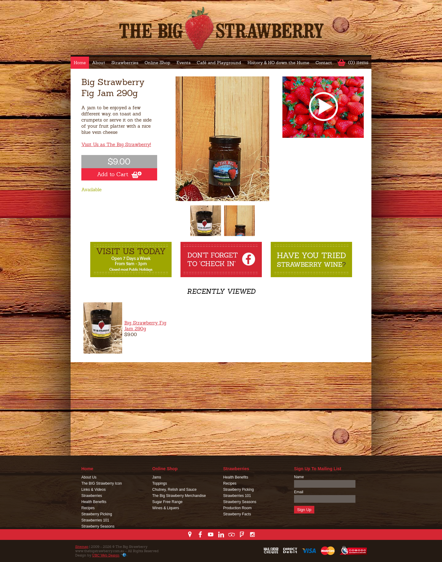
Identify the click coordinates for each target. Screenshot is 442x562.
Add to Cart (119, 174)
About (98, 62)
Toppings (159, 483)
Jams (156, 477)
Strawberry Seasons (97, 526)
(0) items (358, 62)
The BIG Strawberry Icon (101, 483)
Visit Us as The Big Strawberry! (116, 144)
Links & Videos (93, 489)
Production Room (237, 508)
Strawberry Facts (237, 514)
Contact (324, 62)
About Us (88, 477)
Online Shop (157, 62)
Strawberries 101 (95, 520)
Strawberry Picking (96, 514)
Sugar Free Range (167, 502)
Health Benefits (93, 502)
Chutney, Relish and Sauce (174, 489)
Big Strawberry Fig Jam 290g (145, 325)
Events (183, 62)
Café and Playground (219, 62)
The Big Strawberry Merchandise (179, 496)
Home (80, 62)
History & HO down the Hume (278, 62)
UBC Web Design (105, 555)
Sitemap (81, 547)
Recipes (88, 508)
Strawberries (124, 62)
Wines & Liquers (165, 508)
